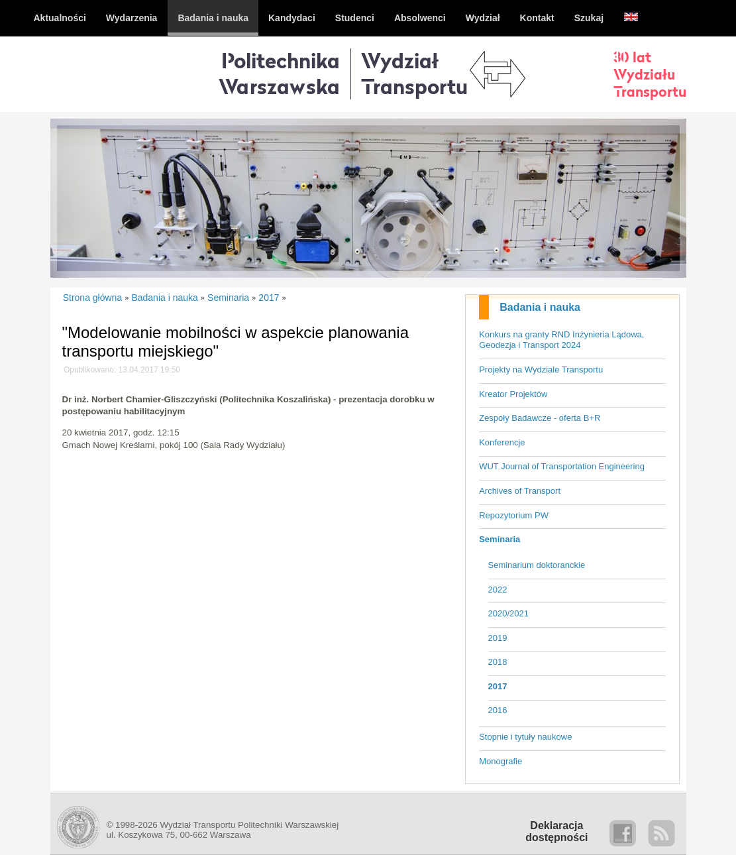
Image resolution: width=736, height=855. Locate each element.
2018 (497, 662)
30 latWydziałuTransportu (649, 74)
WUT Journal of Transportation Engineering (562, 466)
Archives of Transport (519, 491)
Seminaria (499, 539)
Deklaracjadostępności (556, 831)
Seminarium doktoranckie (537, 565)
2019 (497, 638)
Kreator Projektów (513, 394)
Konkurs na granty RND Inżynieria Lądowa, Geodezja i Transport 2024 (561, 340)
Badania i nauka (539, 307)
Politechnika (279, 73)
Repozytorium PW (514, 515)
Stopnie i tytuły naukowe (525, 737)
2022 (497, 590)
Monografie (500, 761)
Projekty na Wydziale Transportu (541, 369)
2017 (497, 686)
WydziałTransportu (414, 73)
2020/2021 (508, 613)
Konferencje (502, 442)
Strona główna (93, 297)
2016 (497, 710)
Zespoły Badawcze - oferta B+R (539, 418)
